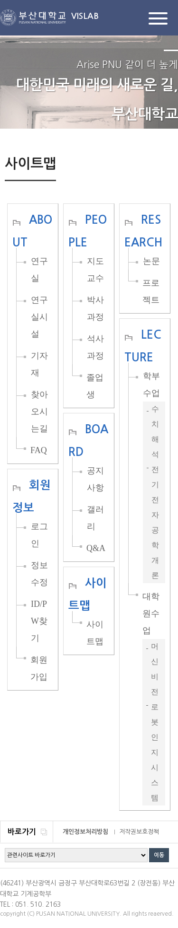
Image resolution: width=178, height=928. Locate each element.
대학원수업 (150, 613)
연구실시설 (39, 317)
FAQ (38, 450)
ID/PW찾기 (39, 621)
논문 (151, 261)
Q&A (95, 548)
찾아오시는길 (39, 411)
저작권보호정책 (139, 832)
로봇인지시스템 (155, 752)
